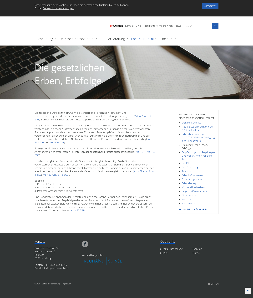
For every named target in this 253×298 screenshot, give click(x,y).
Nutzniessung (189, 195)
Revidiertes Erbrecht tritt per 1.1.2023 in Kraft (198, 128)
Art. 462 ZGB (78, 210)
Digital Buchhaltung (171, 248)
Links (138, 26)
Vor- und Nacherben (193, 187)
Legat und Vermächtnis (194, 191)
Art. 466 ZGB (57, 142)
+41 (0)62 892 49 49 (55, 264)
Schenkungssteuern (193, 179)
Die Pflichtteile (189, 163)
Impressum (66, 284)
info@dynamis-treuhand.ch (57, 268)
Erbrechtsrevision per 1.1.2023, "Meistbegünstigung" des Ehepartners (198, 137)
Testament (188, 171)
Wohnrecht (188, 199)
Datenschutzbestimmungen (58, 8)
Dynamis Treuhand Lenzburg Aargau (51, 24)
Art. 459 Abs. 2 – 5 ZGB (55, 174)
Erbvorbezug (189, 183)
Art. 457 (140, 151)
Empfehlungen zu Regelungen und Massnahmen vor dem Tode (198, 156)
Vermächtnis (189, 203)
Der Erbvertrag (190, 167)
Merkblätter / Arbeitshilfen (158, 26)
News (178, 26)
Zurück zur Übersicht (195, 209)
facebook (85, 244)
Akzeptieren (210, 5)
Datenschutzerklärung (51, 284)
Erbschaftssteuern (192, 175)
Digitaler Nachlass (191, 122)
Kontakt (129, 26)
